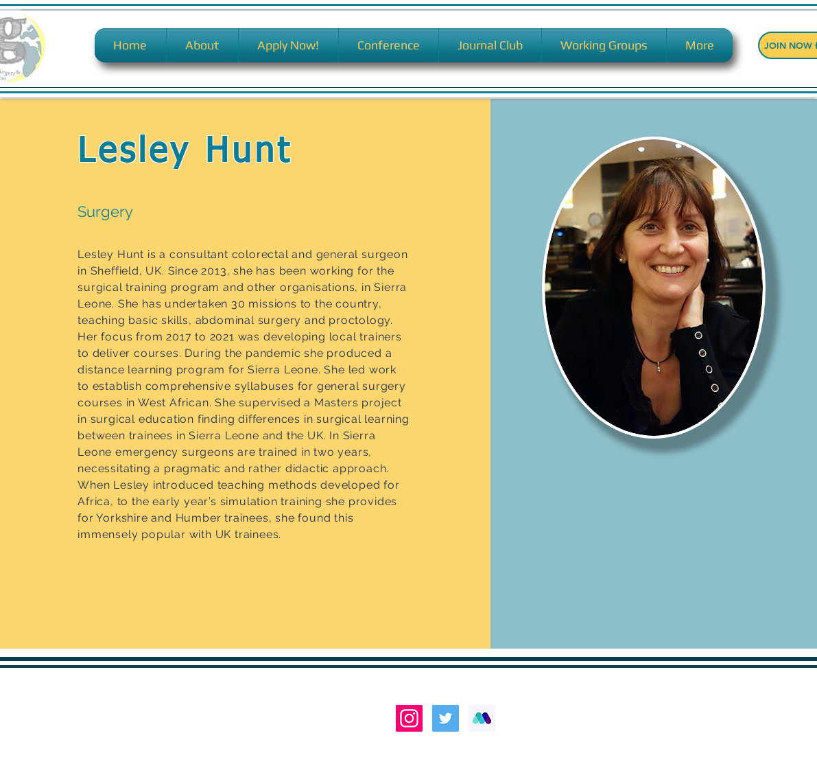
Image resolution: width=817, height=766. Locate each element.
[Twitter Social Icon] (445, 718)
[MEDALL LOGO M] (482, 718)
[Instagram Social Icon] (409, 718)
